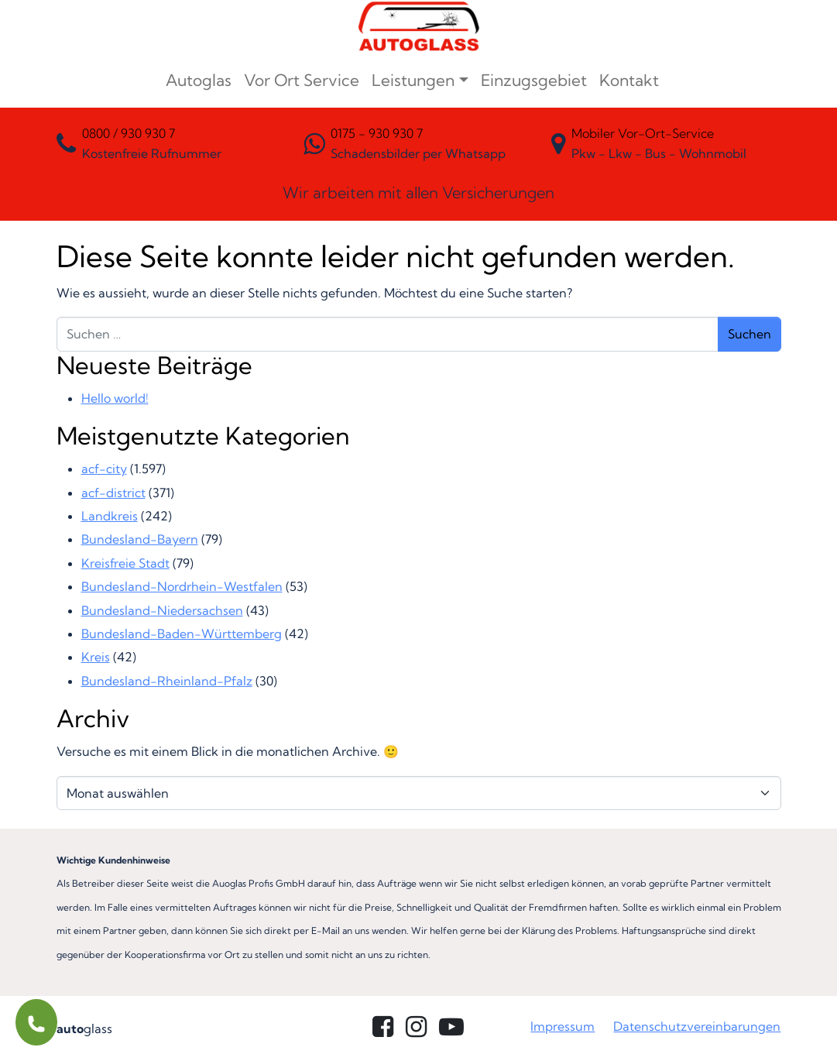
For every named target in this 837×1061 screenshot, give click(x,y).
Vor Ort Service (301, 80)
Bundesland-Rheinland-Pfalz (166, 680)
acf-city (104, 468)
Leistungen (413, 80)
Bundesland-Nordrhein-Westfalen (182, 586)
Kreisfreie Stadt (125, 563)
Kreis (95, 656)
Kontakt (629, 80)
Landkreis (109, 516)
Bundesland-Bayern (139, 539)
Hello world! (115, 398)
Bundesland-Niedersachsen (162, 610)
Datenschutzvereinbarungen (696, 1026)
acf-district (113, 492)
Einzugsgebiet (534, 80)
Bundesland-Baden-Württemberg (181, 633)
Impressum (562, 1026)
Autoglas (199, 80)
